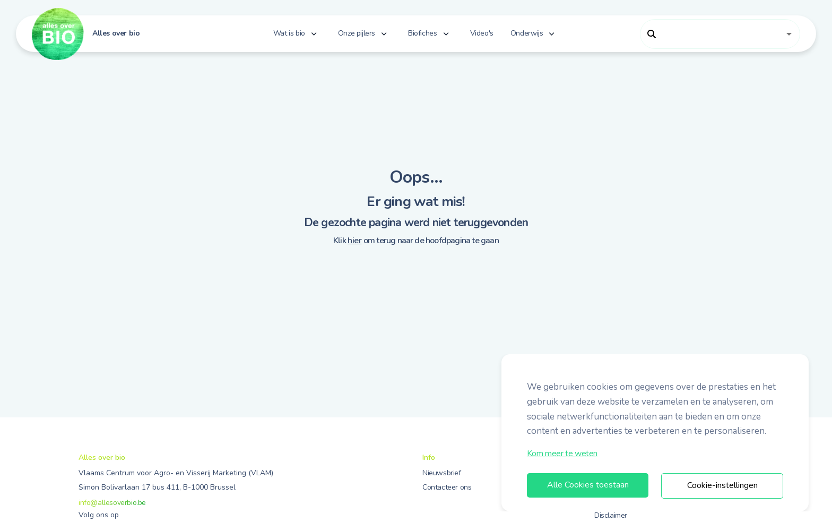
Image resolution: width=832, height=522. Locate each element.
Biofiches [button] (422, 33)
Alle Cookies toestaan (588, 485)
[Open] (789, 34)
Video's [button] (481, 33)
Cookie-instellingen (722, 485)
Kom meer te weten (562, 453)
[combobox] (712, 34)
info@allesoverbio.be (112, 503)
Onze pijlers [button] (356, 33)
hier (354, 240)
